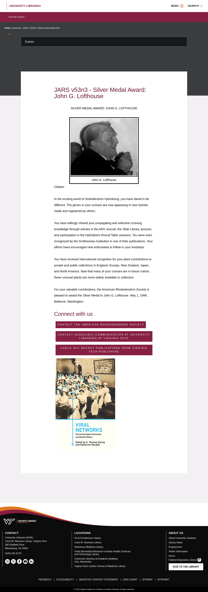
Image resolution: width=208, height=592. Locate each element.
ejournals (16, 28)
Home (7, 28)
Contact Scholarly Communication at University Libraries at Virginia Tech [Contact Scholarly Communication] (104, 336)
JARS (25, 28)
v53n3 (33, 28)
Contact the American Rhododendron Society (100, 324)
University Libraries (16, 17)
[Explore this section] (104, 41)
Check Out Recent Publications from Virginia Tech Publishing (104, 350)
